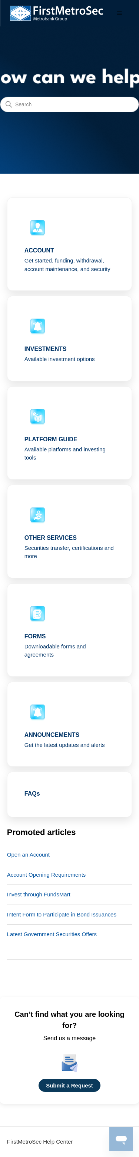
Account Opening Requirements (46, 874)
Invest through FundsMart (38, 894)
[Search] (69, 104)
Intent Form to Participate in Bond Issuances (61, 914)
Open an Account (28, 854)
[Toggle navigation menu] (119, 13)
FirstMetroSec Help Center (40, 1141)
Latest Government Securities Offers (52, 934)
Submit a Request (69, 1085)
